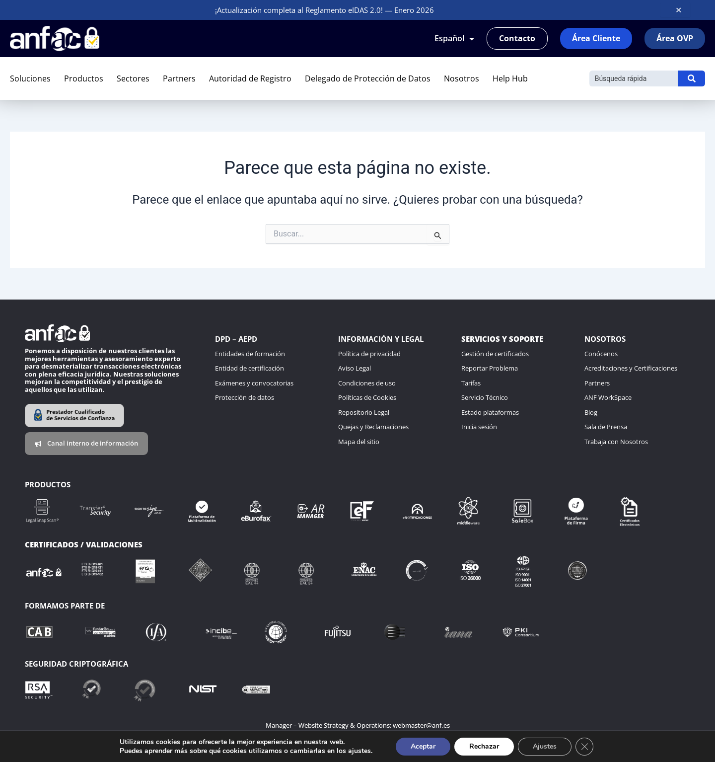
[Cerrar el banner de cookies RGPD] (584, 747)
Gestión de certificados (495, 353)
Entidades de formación (250, 353)
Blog (590, 412)
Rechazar (484, 746)
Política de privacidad (369, 353)
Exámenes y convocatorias (254, 383)
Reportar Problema (489, 368)
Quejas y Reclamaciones (373, 426)
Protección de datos (244, 397)
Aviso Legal (354, 368)
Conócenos (601, 353)
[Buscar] (633, 78)
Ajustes (545, 746)
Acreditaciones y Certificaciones (630, 368)
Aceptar (423, 746)
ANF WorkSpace (608, 397)
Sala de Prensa (605, 426)
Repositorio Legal (363, 412)
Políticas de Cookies (367, 397)
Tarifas (471, 383)
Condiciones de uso (367, 383)
